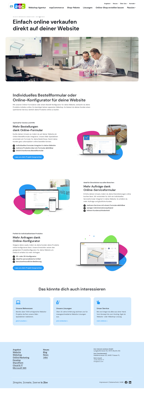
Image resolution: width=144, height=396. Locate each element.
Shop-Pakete (73, 7)
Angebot (107, 4)
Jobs (45, 364)
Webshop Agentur (37, 7)
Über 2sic (123, 4)
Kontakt (132, 4)
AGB (121, 389)
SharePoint (18, 369)
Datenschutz (114, 389)
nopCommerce (56, 7)
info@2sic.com (98, 368)
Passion (131, 7)
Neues (115, 4)
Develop (17, 367)
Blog (45, 359)
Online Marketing (21, 364)
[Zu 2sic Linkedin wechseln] (129, 389)
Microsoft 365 (19, 375)
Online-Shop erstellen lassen (110, 7)
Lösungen (87, 7)
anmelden (96, 371)
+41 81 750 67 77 (99, 366)
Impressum (103, 389)
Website (17, 359)
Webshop (17, 362)
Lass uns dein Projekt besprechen (28, 164)
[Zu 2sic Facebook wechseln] (125, 389)
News (45, 362)
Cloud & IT (18, 372)
